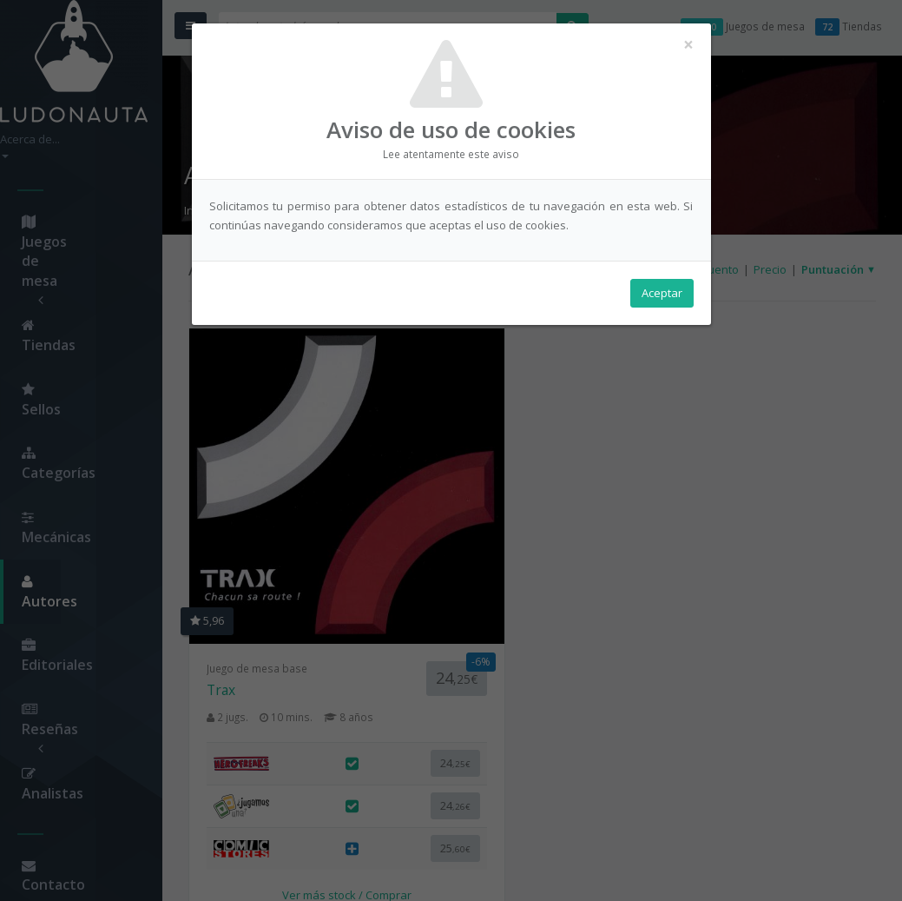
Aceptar (662, 296)
